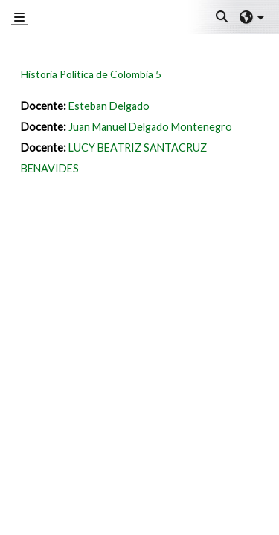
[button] (222, 17)
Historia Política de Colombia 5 (91, 74)
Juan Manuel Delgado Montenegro (150, 126)
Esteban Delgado (109, 106)
